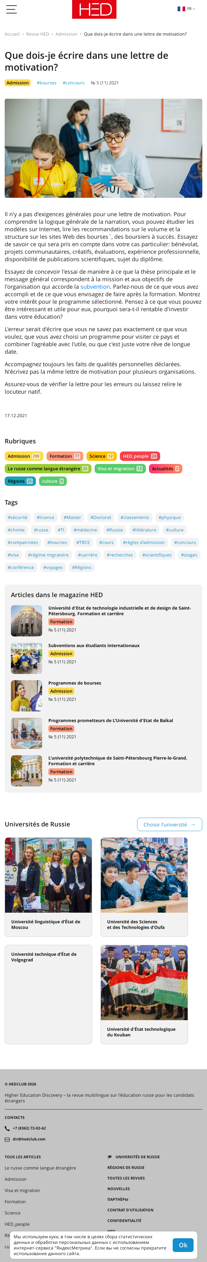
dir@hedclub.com (29, 1139)
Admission (66, 34)
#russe (41, 530)
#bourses (47, 83)
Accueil (12, 34)
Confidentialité (124, 1220)
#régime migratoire (48, 555)
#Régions (81, 567)
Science (102, 456)
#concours (74, 83)
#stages (189, 555)
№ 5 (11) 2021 (105, 83)
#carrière (87, 555)
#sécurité (17, 517)
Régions (20, 481)
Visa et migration (120, 468)
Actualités (165, 468)
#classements (135, 517)
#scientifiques (157, 555)
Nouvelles (118, 1188)
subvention (95, 286)
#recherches (120, 555)
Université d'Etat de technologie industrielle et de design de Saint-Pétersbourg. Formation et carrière (119, 610)
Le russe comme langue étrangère (48, 468)
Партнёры (117, 1199)
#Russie (114, 530)
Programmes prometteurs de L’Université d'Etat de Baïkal (110, 720)
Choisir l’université (165, 824)
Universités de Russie (138, 1157)
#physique (170, 517)
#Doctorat (101, 517)
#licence (45, 517)
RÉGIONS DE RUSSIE (126, 1167)
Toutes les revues (126, 1178)
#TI (61, 530)
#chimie (16, 530)
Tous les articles (23, 1157)
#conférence (21, 567)
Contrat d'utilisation (130, 1210)
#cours (106, 542)
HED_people (140, 456)
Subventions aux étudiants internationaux (94, 645)
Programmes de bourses (74, 683)
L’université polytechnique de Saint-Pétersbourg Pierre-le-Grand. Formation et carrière (117, 760)
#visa (13, 555)
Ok (183, 1245)
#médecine (85, 530)
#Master (72, 517)
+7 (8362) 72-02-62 (29, 1128)
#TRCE (83, 542)
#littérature (144, 530)
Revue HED (37, 34)
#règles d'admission (144, 542)
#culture (175, 530)
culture (52, 481)
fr (184, 8)
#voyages (53, 567)
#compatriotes (23, 542)
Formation (65, 456)
